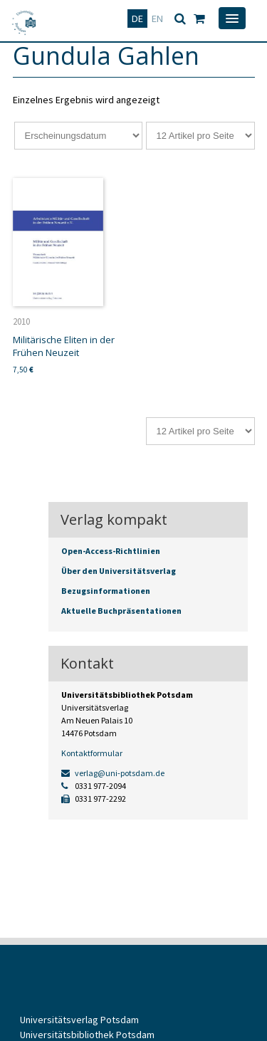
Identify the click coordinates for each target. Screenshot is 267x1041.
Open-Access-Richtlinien (110, 550)
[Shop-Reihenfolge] (78, 136)
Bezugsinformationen (105, 590)
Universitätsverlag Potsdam (79, 1019)
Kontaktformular (91, 753)
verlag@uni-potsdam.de (112, 773)
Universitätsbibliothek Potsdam (87, 1034)
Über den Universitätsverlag (118, 570)
